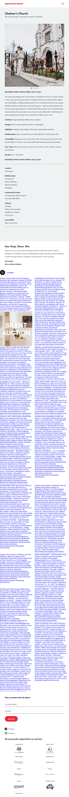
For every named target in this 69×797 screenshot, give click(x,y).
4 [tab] (37, 88)
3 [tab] (35, 88)
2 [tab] (33, 88)
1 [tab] (31, 88)
